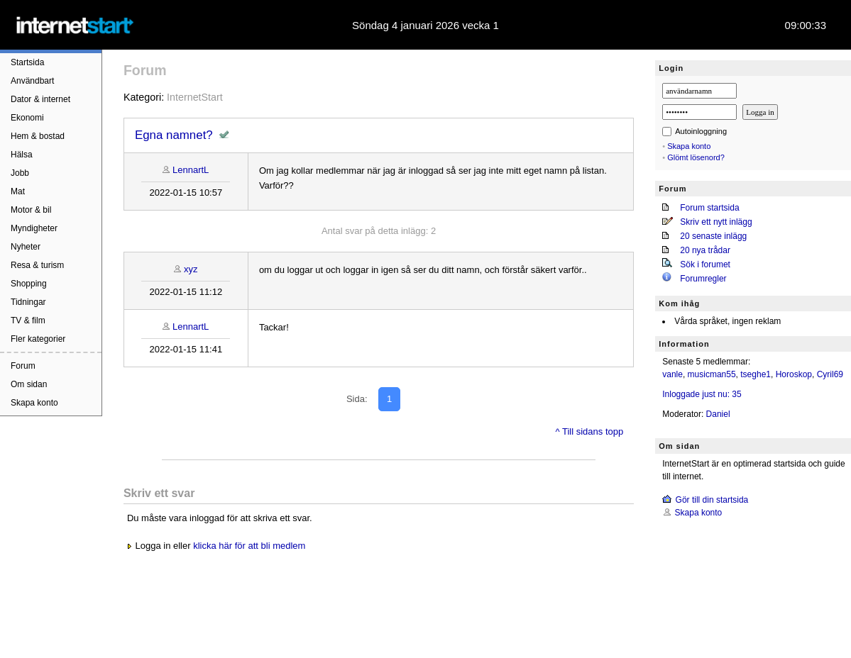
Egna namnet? (174, 135)
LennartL (190, 169)
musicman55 (712, 374)
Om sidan (29, 384)
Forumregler (703, 279)
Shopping (29, 284)
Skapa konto (34, 403)
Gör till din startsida (712, 500)
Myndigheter (34, 228)
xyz (191, 269)
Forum (23, 366)
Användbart (32, 81)
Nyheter (25, 247)
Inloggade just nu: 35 (701, 394)
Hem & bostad (38, 136)
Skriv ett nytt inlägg (716, 222)
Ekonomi (27, 118)
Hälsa (22, 155)
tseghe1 (755, 374)
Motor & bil (31, 210)
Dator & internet (40, 99)
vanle (672, 374)
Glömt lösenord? (696, 157)
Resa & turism (37, 265)
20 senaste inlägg (713, 236)
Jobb (20, 173)
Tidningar (28, 302)
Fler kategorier (38, 339)
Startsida (27, 62)
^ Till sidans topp (590, 431)
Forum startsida (709, 208)
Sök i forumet (705, 264)
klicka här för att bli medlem (249, 545)
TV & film (28, 320)
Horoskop (794, 374)
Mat (18, 191)
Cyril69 (830, 374)
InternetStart (195, 97)
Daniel (718, 414)
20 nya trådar (705, 250)
